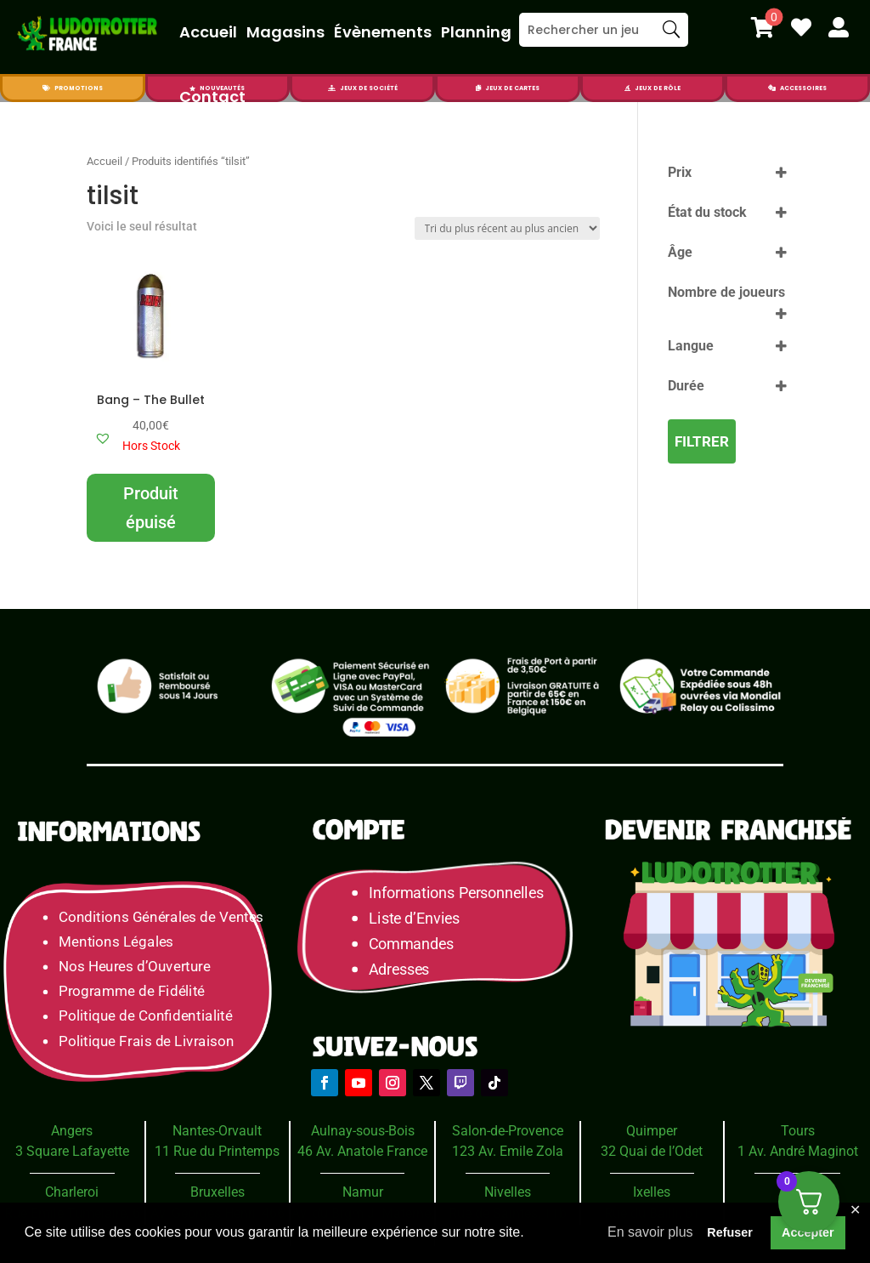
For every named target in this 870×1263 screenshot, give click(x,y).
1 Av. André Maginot (797, 1151)
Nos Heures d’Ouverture (134, 967)
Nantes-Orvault (217, 1131)
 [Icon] (762, 27)
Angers (72, 1131)
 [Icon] (838, 27)
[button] (102, 438)
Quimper (651, 1131)
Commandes (411, 944)
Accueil (208, 32)
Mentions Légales (116, 942)
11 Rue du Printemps (217, 1151)
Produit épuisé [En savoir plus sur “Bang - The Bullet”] (150, 507)
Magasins (285, 32)
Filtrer (702, 441)
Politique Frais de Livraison (146, 1041)
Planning (476, 32)
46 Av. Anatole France (362, 1151)
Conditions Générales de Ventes (161, 916)
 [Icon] (772, 88)
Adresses (399, 969)
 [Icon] (801, 27)
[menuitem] (762, 27)
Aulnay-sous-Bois (363, 1131)
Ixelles (651, 1192)
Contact (212, 96)
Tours (798, 1131)
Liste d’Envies (420, 918)
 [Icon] (627, 88)
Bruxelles (217, 1192)
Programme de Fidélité (132, 991)
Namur (362, 1192)
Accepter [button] (808, 1232)
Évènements (383, 32)
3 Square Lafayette (72, 1151)
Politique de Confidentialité (145, 1016)
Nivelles (507, 1192)
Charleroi (72, 1192)
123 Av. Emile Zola (507, 1151)
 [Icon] (46, 88)
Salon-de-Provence (507, 1131)
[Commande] (507, 228)
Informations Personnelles (456, 893)
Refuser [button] (730, 1232)
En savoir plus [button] (650, 1232)
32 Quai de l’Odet (652, 1151)
